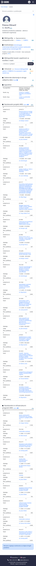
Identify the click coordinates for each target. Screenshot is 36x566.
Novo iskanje (4, 7)
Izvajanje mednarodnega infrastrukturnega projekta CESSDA (25, 489)
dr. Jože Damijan (23, 328)
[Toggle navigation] (33, 2)
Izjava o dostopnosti (20, 564)
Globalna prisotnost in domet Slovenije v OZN (25, 253)
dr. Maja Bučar (23, 292)
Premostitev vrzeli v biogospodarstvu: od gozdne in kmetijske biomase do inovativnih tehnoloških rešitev (25, 303)
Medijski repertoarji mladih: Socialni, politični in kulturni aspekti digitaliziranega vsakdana (26, 207)
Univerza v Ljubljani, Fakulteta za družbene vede (25, 94)
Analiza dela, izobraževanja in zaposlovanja (23, 460)
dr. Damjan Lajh (23, 228)
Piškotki (12, 564)
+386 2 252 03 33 (12, 560)
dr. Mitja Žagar (23, 197)
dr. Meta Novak (23, 435)
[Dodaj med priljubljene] (33, 14)
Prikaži (31, 64)
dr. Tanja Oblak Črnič (24, 213)
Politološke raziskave (24, 431)
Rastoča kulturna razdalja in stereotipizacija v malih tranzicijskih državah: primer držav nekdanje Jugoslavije (25, 114)
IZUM (11, 562)
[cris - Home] (5, 2)
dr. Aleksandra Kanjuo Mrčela (24, 466)
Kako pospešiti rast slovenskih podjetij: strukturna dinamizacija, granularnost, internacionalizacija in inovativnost (25, 321)
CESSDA (21, 475)
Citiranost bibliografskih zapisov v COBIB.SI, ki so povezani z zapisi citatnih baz (15, 71)
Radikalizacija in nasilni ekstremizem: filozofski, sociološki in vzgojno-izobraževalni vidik (25, 338)
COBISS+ (25, 40)
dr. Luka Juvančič (23, 309)
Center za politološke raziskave (24, 97)
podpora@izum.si (23, 560)
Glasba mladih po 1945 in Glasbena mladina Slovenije (25, 170)
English (23, 557)
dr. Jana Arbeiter (23, 139)
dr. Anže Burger (23, 160)
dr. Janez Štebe (23, 479)
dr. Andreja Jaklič (23, 450)
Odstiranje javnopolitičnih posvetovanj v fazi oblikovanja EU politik (25, 223)
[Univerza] (15, 63)
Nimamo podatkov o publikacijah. (12, 11)
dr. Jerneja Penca (23, 244)
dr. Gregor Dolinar (24, 423)
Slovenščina (14, 557)
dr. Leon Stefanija (23, 175)
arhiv (9, 53)
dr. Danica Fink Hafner (25, 523)
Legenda (26, 104)
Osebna (18, 40)
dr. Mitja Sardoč (23, 345)
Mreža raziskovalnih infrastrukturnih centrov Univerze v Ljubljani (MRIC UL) (26, 417)
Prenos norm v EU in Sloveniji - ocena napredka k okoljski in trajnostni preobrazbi (26, 238)
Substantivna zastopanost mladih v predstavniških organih (26, 373)
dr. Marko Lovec (23, 363)
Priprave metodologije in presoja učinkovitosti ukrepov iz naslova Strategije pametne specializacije (25, 269)
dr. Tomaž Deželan (24, 378)
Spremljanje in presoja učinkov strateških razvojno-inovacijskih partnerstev (25, 286)
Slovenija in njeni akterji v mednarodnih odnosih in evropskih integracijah (25, 445)
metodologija (17, 45)
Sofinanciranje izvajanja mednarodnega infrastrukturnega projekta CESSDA (25, 504)
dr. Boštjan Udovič (24, 120)
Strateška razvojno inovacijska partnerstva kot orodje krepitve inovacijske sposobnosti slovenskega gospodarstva (26, 389)
